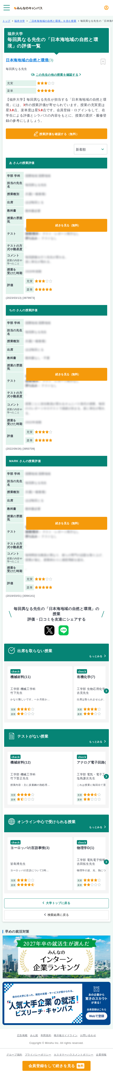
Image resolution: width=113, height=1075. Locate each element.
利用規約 (46, 1035)
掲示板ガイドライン (65, 1035)
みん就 (34, 1035)
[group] (39, 692)
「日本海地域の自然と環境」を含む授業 (52, 21)
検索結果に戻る (58, 914)
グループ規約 (14, 1054)
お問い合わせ (88, 1035)
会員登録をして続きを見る (56, 1066)
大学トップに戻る (58, 903)
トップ (6, 21)
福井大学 (19, 21)
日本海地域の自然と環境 (27, 60)
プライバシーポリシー (38, 1054)
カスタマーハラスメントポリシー (73, 1054)
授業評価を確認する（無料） (59, 134)
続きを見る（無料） (68, 225)
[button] (106, 691)
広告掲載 (22, 1035)
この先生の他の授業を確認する (57, 74)
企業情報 (101, 1054)
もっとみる (95, 656)
